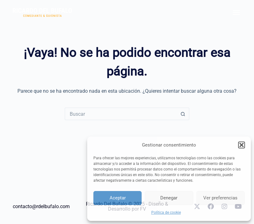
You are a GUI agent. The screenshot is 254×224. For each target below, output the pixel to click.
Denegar (168, 198)
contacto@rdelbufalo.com (41, 206)
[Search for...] (121, 114)
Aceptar (118, 198)
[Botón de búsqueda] (183, 114)
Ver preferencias (220, 198)
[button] (241, 145)
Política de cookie (166, 212)
